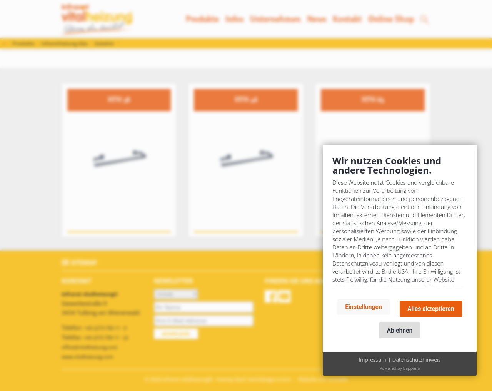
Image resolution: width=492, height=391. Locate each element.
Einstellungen (363, 307)
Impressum (372, 359)
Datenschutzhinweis (416, 359)
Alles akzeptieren (430, 308)
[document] (399, 223)
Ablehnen (400, 330)
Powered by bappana (400, 368)
